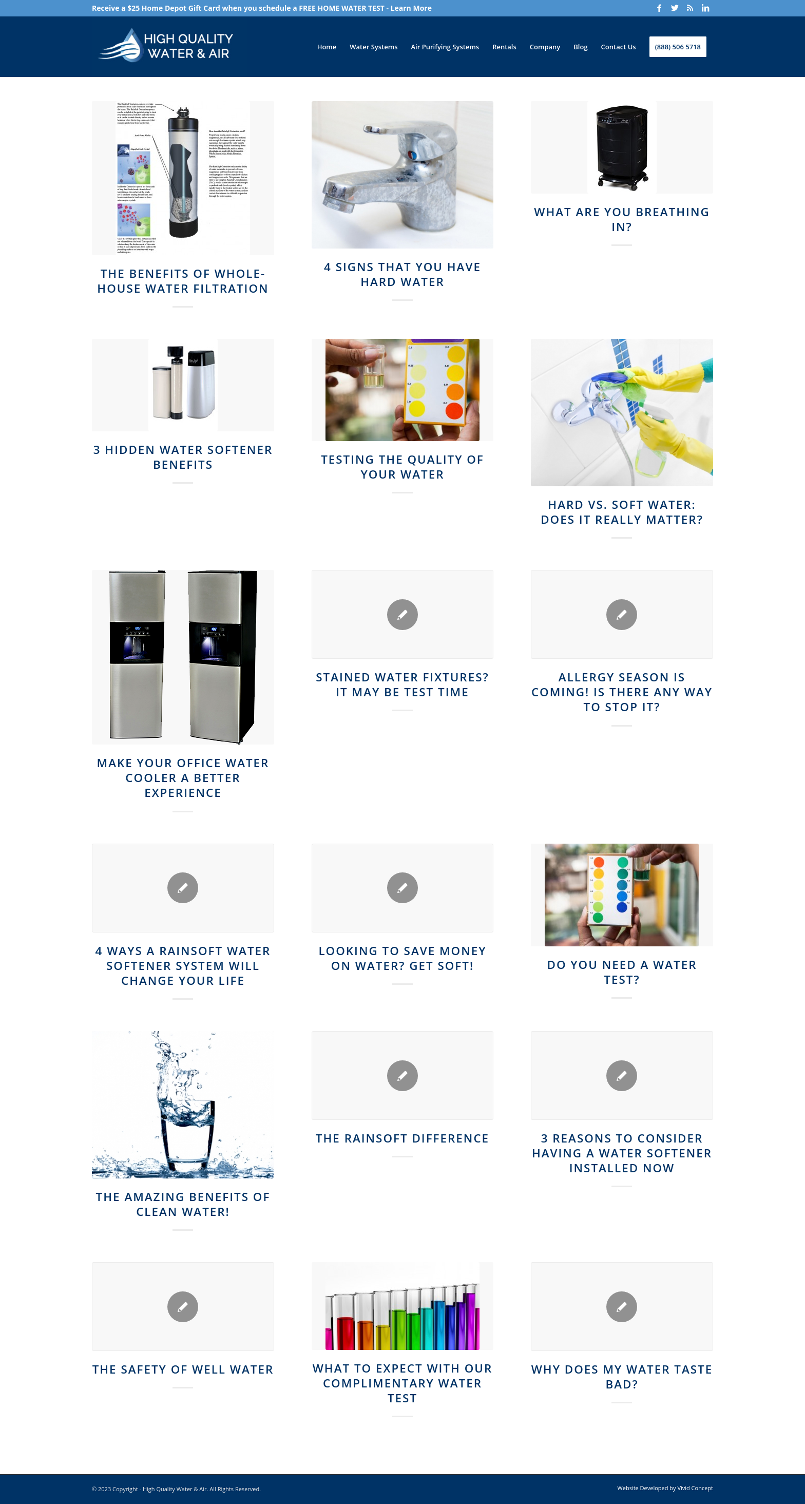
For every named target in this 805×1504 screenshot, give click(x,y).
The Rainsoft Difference (402, 1138)
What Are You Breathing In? (622, 219)
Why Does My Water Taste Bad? (622, 1376)
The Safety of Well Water (183, 1369)
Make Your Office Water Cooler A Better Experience (183, 778)
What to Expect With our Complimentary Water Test (403, 1383)
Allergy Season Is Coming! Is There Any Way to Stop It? (622, 692)
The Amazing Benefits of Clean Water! (183, 1204)
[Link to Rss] (690, 7)
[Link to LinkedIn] (705, 7)
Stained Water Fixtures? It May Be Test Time (402, 684)
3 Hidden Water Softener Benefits (183, 457)
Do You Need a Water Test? (622, 972)
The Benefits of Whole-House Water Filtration (183, 280)
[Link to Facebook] (659, 7)
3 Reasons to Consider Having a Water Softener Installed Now (622, 1153)
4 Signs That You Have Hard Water (402, 274)
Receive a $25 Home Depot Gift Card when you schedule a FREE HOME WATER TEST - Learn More (262, 8)
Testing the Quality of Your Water (402, 466)
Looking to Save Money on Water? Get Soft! (402, 958)
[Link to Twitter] (674, 7)
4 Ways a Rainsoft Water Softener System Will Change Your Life (183, 965)
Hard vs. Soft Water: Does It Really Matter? (622, 512)
